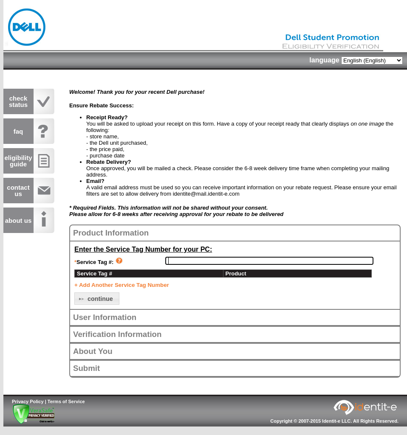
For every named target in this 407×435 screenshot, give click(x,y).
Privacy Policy (28, 401)
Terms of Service (66, 401)
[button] (96, 298)
